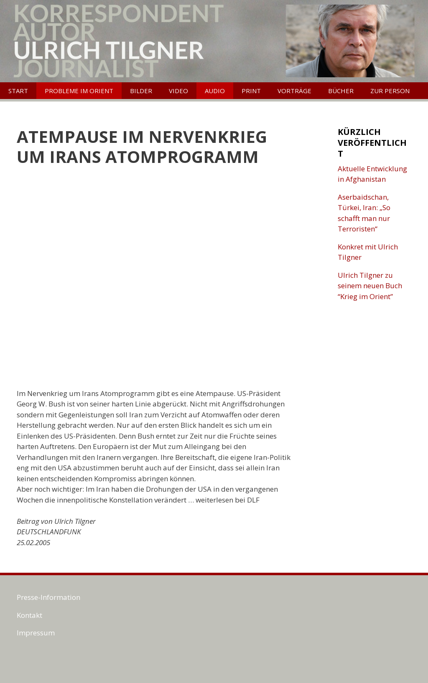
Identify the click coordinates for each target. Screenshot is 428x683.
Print (251, 90)
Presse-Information (48, 597)
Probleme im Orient (79, 90)
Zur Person (390, 90)
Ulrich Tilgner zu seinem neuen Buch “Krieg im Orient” (370, 285)
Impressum (36, 632)
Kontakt (29, 615)
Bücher (341, 90)
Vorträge (294, 90)
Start (18, 90)
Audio (215, 90)
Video (178, 90)
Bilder (141, 90)
